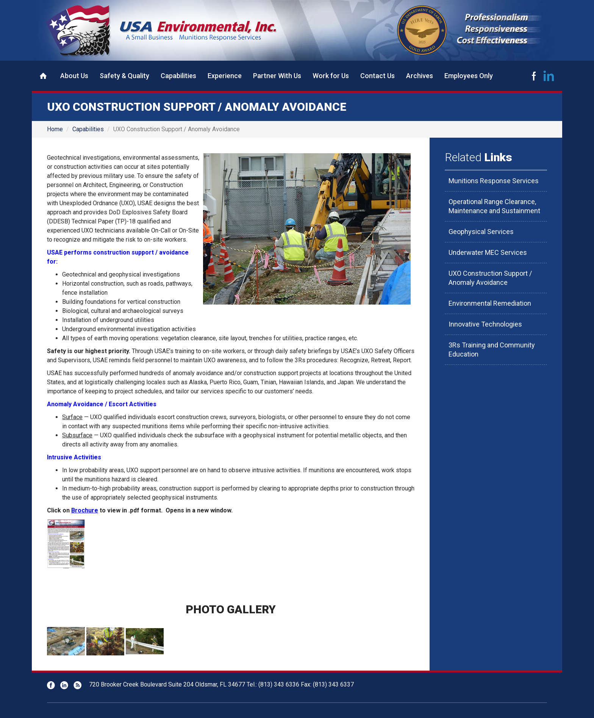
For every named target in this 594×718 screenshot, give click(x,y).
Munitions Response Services (494, 181)
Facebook (533, 75)
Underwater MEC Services (488, 252)
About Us (74, 76)
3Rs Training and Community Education (492, 349)
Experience (225, 76)
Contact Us (377, 76)
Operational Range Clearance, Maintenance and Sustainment (494, 206)
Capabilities (178, 76)
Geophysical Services (481, 232)
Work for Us (331, 76)
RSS (77, 685)
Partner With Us (277, 76)
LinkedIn (548, 75)
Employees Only (468, 76)
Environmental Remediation (490, 303)
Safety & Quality (124, 76)
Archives (419, 76)
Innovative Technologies (485, 324)
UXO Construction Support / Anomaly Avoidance (490, 277)
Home (43, 76)
